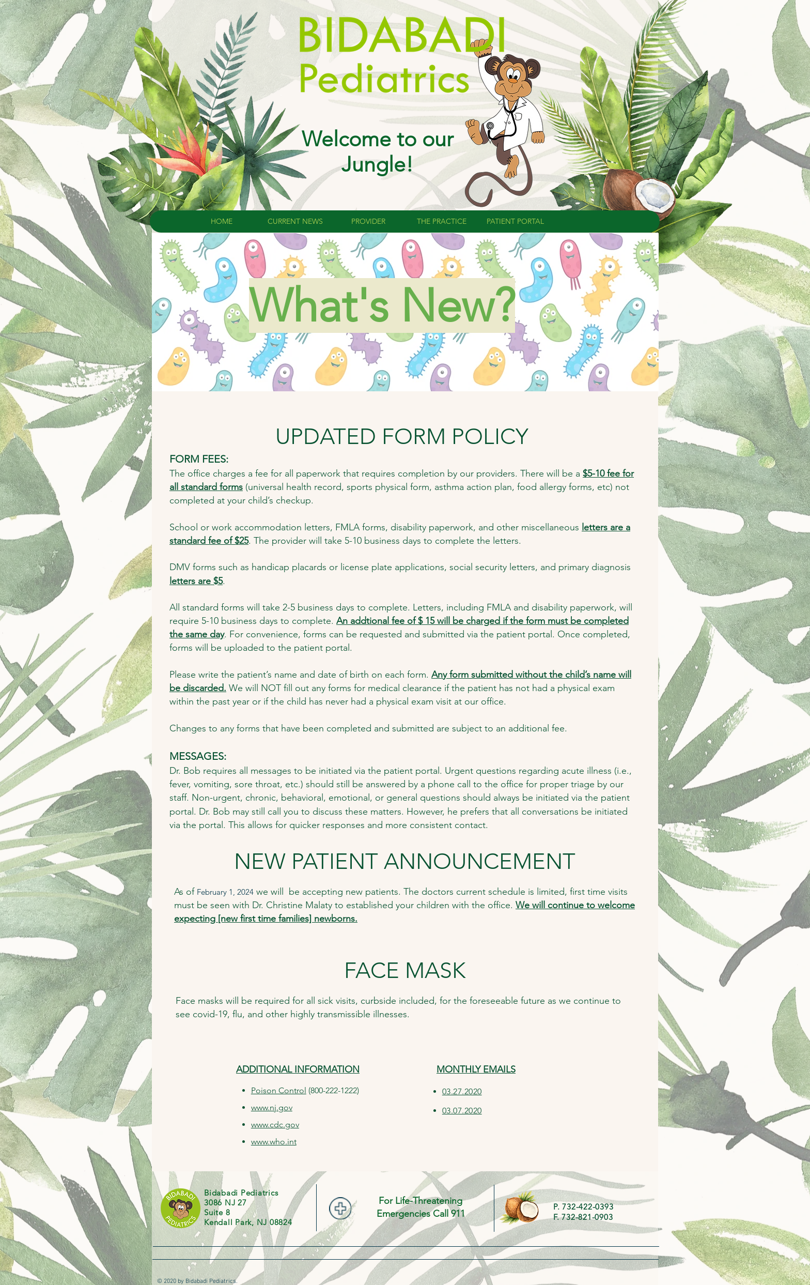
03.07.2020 (462, 1110)
